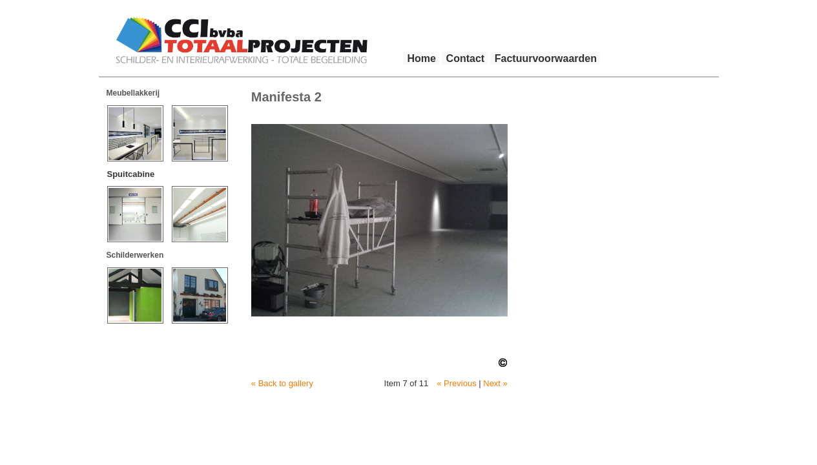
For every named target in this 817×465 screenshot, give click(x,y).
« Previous (456, 383)
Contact (465, 58)
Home (422, 58)
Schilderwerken (135, 255)
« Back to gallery (282, 383)
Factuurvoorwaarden (546, 58)
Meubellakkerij (133, 93)
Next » (495, 383)
